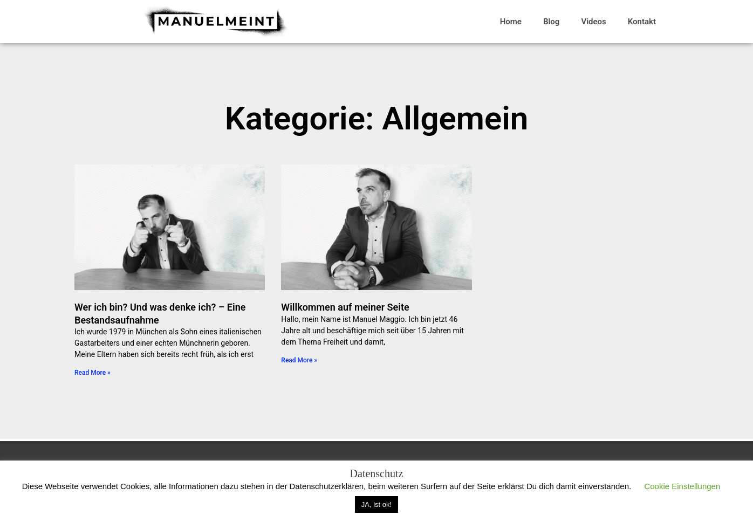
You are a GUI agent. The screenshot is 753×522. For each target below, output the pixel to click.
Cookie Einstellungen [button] (682, 486)
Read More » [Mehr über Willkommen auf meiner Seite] (299, 360)
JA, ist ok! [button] (376, 504)
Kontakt (642, 21)
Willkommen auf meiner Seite (345, 307)
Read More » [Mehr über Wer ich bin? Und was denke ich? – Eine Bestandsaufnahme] (92, 372)
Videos (593, 21)
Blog (551, 21)
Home (511, 21)
